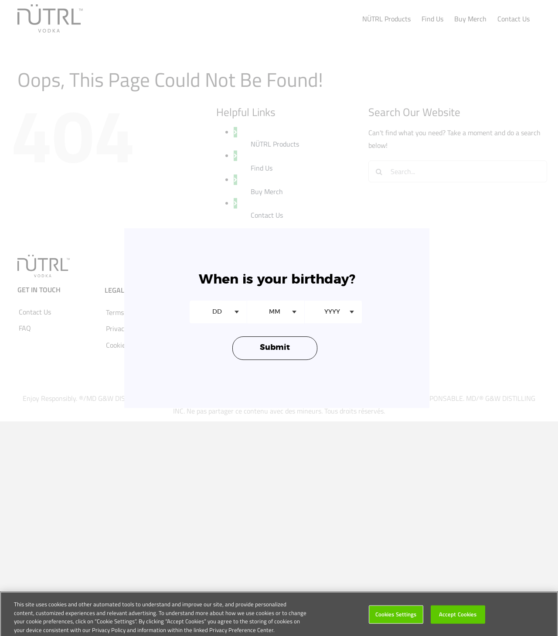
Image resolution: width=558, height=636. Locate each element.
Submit (275, 348)
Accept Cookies (458, 616)
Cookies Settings (396, 616)
